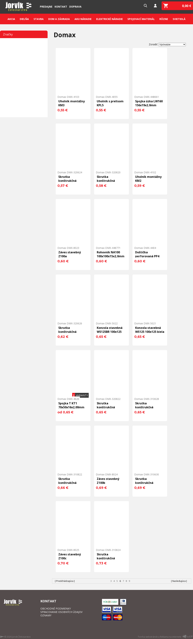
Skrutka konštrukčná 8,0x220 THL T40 (108, 407)
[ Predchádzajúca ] (65, 581)
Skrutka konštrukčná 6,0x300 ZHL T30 (146, 483)
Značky (8, 34)
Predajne (46, 6)
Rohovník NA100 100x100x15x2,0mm (110, 254)
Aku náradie (83, 19)
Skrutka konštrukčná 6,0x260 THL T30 (69, 332)
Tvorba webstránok (148, 636)
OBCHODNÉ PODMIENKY (55, 608)
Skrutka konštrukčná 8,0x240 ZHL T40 (108, 558)
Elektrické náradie (109, 19)
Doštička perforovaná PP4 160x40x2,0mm (147, 256)
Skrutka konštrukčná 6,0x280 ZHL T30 (146, 407)
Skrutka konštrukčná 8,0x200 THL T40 (108, 181)
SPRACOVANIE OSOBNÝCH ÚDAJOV (61, 612)
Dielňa (24, 19)
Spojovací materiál (141, 19)
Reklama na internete (170, 636)
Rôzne (163, 19)
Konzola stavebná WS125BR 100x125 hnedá (109, 332)
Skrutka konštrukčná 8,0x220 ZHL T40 (69, 483)
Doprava (75, 6)
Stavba (39, 19)
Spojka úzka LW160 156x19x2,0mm (149, 103)
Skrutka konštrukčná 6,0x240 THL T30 (69, 181)
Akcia (11, 19)
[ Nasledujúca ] (179, 581)
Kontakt (61, 6)
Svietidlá (179, 19)
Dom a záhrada (59, 19)
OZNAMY (45, 615)
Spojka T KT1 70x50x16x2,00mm (71, 405)
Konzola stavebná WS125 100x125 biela (149, 330)
